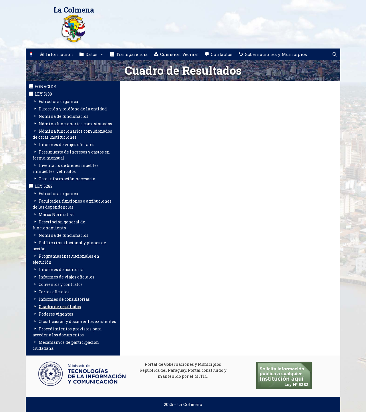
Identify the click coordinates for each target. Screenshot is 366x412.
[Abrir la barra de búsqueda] (334, 54)
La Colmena (73, 10)
